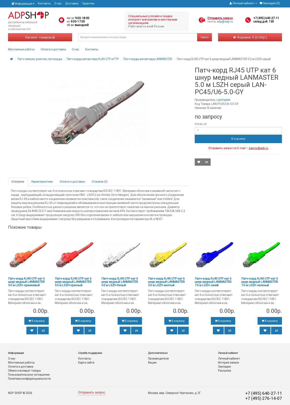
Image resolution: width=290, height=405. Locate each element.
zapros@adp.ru (258, 148)
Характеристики (42, 181)
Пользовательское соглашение (29, 374)
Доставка (71, 3)
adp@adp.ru (225, 21)
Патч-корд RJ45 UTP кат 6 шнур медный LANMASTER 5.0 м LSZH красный (73, 282)
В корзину (238, 139)
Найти (205, 37)
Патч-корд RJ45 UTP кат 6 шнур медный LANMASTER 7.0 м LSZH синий (213, 282)
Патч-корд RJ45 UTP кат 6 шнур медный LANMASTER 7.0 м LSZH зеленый (259, 282)
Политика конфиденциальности (29, 378)
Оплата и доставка (53, 49)
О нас (58, 3)
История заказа (228, 362)
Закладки (224, 366)
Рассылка (224, 370)
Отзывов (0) (100, 181)
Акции (152, 362)
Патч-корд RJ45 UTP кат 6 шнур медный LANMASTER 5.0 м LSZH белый (119, 282)
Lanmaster (224, 99)
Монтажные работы (21, 49)
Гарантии (88, 3)
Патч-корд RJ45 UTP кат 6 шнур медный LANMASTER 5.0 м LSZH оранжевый (26, 282)
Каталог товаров (40, 37)
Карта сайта (86, 362)
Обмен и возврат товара (24, 370)
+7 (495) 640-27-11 (266, 18)
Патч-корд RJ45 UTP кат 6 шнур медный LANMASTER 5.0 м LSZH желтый (166, 282)
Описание (17, 181)
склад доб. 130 (263, 21)
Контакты (44, 3)
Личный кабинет (229, 358)
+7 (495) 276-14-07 (263, 398)
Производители (158, 358)
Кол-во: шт (201, 124)
